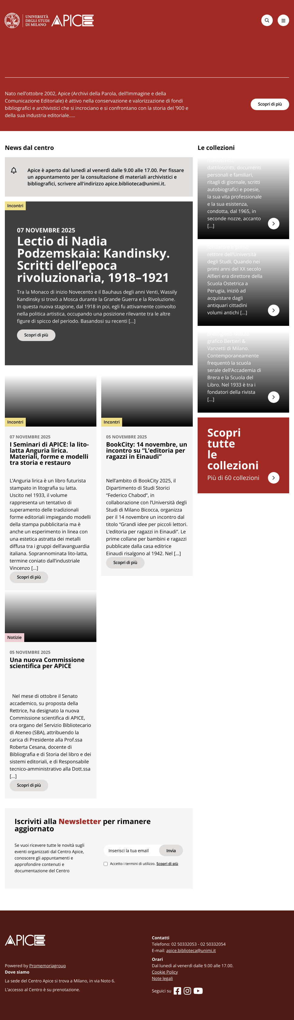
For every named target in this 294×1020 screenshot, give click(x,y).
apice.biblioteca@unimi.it (191, 951)
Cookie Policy (165, 972)
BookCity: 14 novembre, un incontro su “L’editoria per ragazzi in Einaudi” (146, 450)
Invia (171, 850)
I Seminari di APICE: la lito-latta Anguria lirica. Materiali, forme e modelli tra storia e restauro (49, 453)
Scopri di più (270, 104)
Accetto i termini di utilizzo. (144, 863)
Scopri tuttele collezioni (233, 449)
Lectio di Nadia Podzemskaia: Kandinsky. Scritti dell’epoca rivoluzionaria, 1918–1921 (93, 258)
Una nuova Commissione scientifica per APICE (47, 663)
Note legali (162, 978)
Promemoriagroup (47, 966)
